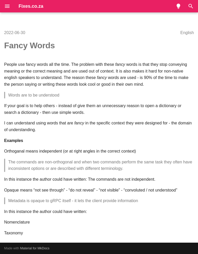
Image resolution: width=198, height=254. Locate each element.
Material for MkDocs (35, 248)
